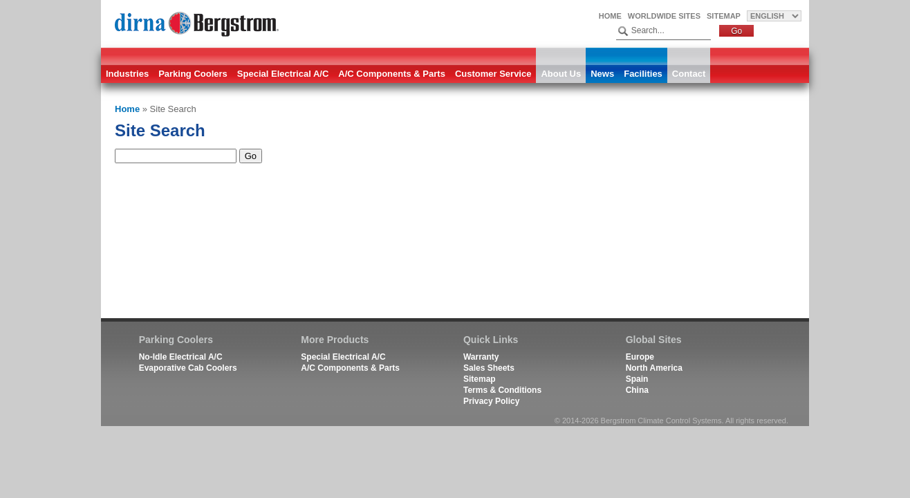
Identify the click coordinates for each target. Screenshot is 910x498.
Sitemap (724, 16)
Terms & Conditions (502, 390)
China (637, 390)
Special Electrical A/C (282, 73)
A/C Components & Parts (391, 73)
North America (654, 368)
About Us (561, 73)
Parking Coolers (193, 73)
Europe (640, 357)
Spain (637, 379)
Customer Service (493, 73)
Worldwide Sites (664, 16)
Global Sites (654, 339)
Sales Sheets (488, 368)
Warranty (481, 357)
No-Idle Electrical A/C (181, 357)
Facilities (643, 73)
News (602, 73)
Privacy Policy (491, 401)
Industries (127, 73)
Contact (688, 73)
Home (610, 16)
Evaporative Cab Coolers (188, 368)
